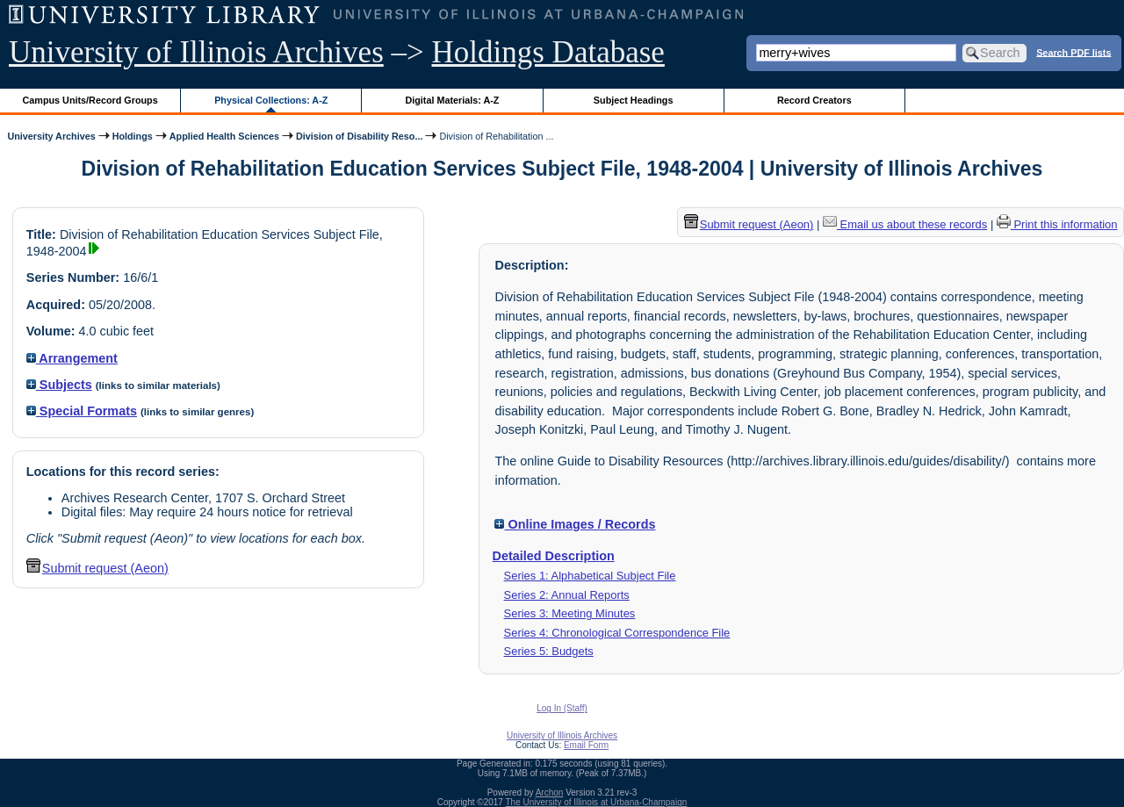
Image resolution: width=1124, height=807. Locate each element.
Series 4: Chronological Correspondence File (617, 632)
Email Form (586, 745)
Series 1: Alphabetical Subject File (590, 575)
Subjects (59, 385)
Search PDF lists (1073, 52)
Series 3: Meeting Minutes (570, 613)
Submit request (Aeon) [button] (97, 568)
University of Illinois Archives (196, 52)
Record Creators (814, 100)
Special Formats (81, 411)
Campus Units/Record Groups (90, 100)
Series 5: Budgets (549, 651)
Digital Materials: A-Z (452, 100)
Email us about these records (905, 224)
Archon (550, 792)
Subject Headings (634, 100)
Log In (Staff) (562, 708)
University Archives (51, 136)
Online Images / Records (574, 524)
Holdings (132, 136)
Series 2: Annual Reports (567, 595)
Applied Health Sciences (224, 136)
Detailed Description (554, 556)
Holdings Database (548, 52)
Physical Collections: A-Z (271, 100)
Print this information (1057, 224)
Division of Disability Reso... (359, 136)
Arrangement (72, 358)
